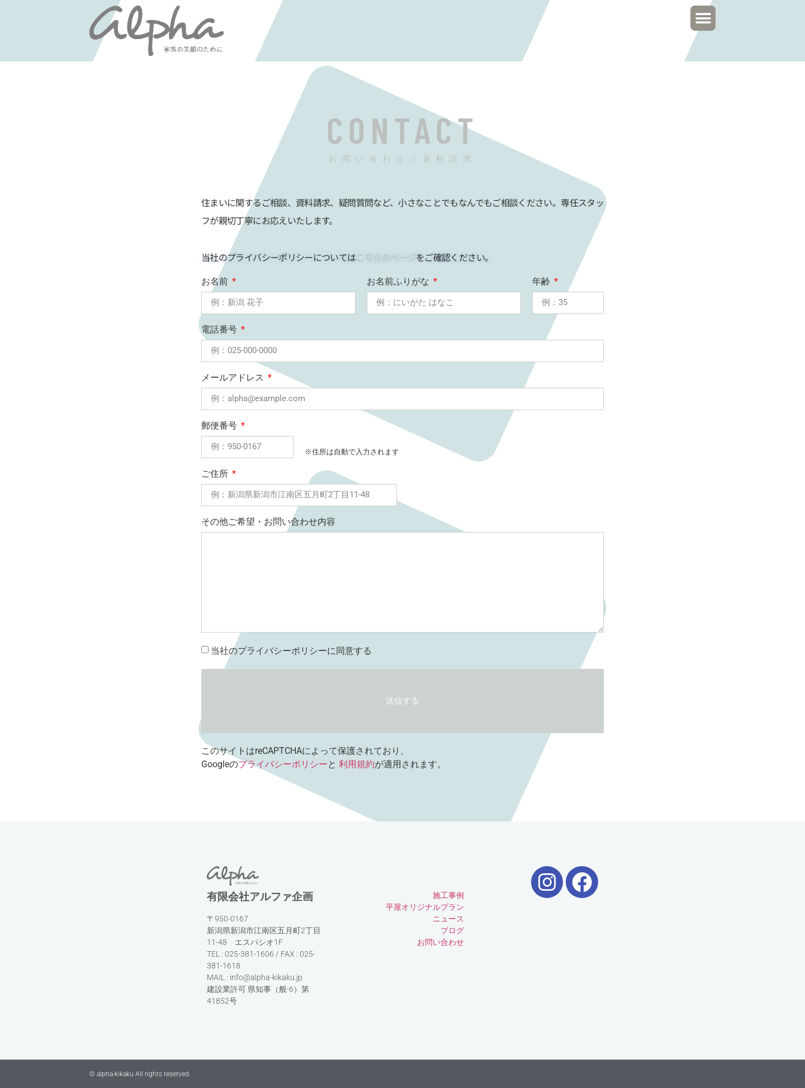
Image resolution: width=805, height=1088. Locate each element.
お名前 (215, 282)
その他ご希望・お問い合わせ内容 (268, 522)
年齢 (542, 282)
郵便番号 (220, 426)
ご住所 (215, 474)
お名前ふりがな (399, 282)
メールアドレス (233, 378)
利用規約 (357, 764)
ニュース (448, 918)
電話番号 (220, 330)
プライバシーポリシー (283, 764)
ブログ (452, 930)
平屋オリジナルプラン (425, 906)
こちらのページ (386, 257)
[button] (703, 18)
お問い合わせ (440, 942)
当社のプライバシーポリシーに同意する (291, 650)
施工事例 (448, 895)
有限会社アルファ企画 (260, 896)
